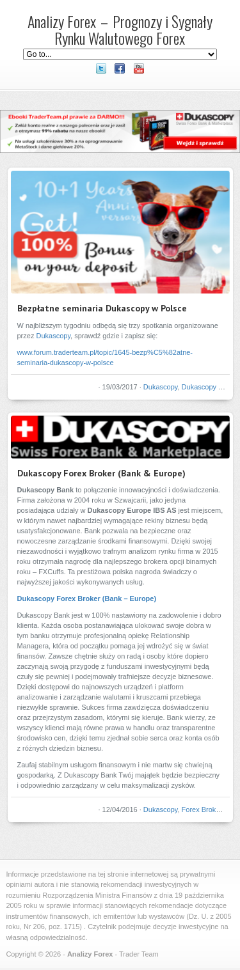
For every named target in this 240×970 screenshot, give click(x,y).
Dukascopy (53, 336)
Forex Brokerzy (206, 809)
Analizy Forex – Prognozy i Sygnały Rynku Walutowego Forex (120, 29)
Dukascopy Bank (208, 387)
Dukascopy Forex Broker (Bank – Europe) (87, 598)
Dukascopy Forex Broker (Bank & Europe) (101, 473)
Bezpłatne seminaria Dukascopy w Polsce (102, 308)
